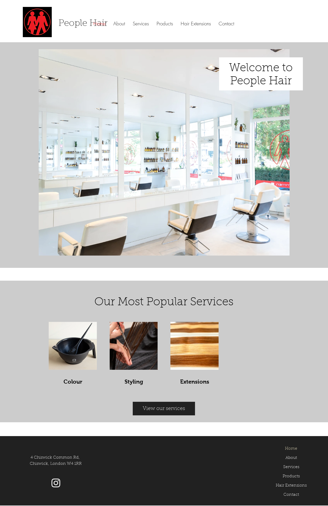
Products (291, 476)
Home (291, 449)
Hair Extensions (291, 485)
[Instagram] (56, 483)
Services (291, 467)
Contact (291, 495)
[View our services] (164, 408)
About (291, 458)
